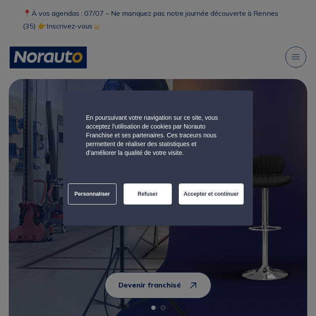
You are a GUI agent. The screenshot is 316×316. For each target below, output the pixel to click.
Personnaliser (92, 194)
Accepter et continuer (211, 194)
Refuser (148, 194)
